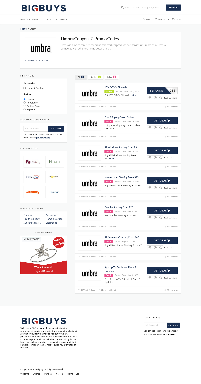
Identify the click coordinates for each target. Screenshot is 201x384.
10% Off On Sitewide (115, 87)
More (134, 95)
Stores (47, 19)
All (81, 77)
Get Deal (162, 120)
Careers (59, 374)
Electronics (51, 222)
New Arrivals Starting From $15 (121, 177)
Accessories (52, 214)
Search (173, 7)
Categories (61, 19)
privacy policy (43, 137)
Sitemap (36, 374)
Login (176, 19)
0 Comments (170, 106)
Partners (48, 374)
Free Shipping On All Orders (119, 117)
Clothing (28, 214)
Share (102, 106)
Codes (96, 77)
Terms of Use (73, 374)
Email (112, 106)
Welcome (24, 374)
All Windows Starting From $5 (120, 147)
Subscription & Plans (33, 222)
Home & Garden (54, 218)
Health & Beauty (32, 218)
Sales (111, 77)
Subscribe (56, 129)
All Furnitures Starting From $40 (121, 237)
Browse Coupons (29, 19)
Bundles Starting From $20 (118, 207)
